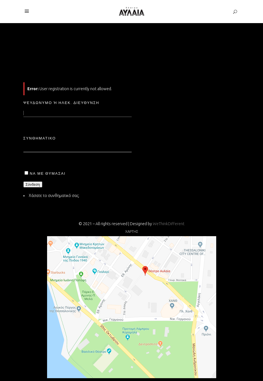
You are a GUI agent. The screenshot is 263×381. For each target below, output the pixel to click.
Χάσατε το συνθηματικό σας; (54, 195)
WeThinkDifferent (168, 223)
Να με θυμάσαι (48, 173)
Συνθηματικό (39, 138)
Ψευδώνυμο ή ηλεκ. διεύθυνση (61, 102)
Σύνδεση (33, 184)
